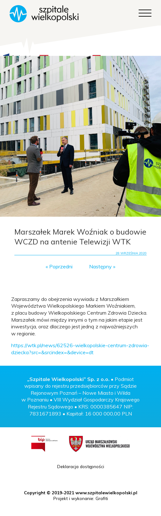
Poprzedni (61, 266)
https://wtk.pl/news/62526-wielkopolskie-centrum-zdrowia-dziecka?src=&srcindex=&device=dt (80, 348)
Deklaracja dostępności (80, 466)
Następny (100, 266)
